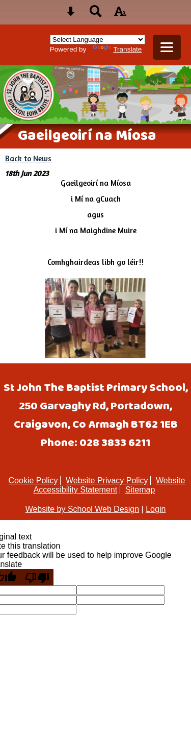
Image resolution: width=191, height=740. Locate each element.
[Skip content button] (71, 14)
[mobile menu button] (167, 47)
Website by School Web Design (82, 509)
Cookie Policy (33, 480)
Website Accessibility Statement (109, 485)
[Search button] (96, 14)
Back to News (28, 158)
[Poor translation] (37, 577)
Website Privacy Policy (107, 480)
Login (156, 509)
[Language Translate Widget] (97, 39)
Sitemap (140, 489)
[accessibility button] (120, 14)
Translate (117, 49)
